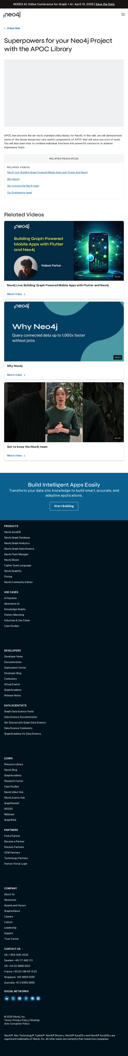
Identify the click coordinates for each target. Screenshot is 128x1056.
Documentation (13, 662)
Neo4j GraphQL (13, 571)
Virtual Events (12, 684)
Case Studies (11, 626)
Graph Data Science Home (19, 711)
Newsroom (10, 900)
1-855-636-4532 (18, 954)
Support (8, 933)
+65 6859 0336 (26, 977)
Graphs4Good (12, 911)
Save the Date (105, 4)
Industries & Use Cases (17, 620)
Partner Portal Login (15, 863)
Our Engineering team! (19, 192)
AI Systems (10, 598)
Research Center (13, 781)
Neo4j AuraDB (12, 532)
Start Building (64, 506)
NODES (8, 808)
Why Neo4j (13, 179)
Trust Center (11, 938)
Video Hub (13, 28)
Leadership (10, 927)
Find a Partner (12, 836)
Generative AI (11, 603)
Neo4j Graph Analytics (17, 543)
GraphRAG (10, 820)
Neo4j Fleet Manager (16, 554)
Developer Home (13, 656)
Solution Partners (14, 847)
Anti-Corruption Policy (16, 1023)
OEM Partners (12, 852)
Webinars (9, 814)
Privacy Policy (21, 1020)
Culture (8, 922)
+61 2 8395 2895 (25, 982)
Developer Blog (13, 673)
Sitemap (35, 1020)
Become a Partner (14, 841)
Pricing (8, 576)
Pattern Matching (14, 614)
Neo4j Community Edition (18, 582)
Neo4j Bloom (11, 560)
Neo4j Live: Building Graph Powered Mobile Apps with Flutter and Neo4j (47, 172)
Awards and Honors (15, 905)
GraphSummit (11, 803)
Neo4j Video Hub (13, 792)
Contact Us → (13, 949)
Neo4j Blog (10, 769)
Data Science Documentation (20, 717)
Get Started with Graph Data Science (25, 722)
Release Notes (12, 695)
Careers (8, 916)
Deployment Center (15, 667)
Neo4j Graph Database (17, 537)
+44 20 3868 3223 (19, 966)
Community (10, 678)
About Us (9, 894)
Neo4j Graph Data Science (19, 548)
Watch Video (16, 294)
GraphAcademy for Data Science (22, 733)
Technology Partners (16, 858)
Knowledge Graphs (15, 609)
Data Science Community (18, 728)
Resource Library (13, 764)
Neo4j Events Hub (14, 797)
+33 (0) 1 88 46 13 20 (25, 971)
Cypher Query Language (17, 565)
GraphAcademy (12, 690)
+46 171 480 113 (23, 960)
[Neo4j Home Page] (12, 14)
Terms (7, 1020)
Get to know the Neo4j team (23, 185)
